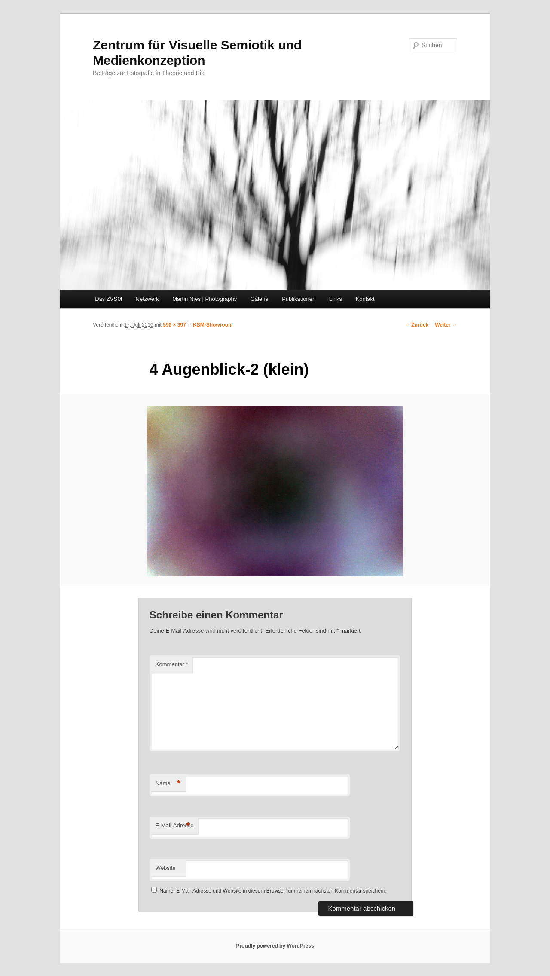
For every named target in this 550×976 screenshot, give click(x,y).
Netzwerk (147, 299)
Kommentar (172, 664)
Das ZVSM (108, 299)
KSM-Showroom (213, 325)
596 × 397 (174, 325)
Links (335, 299)
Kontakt (365, 299)
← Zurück (416, 325)
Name (168, 783)
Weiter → (446, 325)
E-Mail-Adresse (175, 826)
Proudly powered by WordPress (275, 946)
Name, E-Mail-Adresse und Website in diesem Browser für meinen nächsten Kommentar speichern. (273, 891)
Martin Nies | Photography (204, 299)
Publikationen (298, 299)
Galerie (260, 299)
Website (166, 868)
